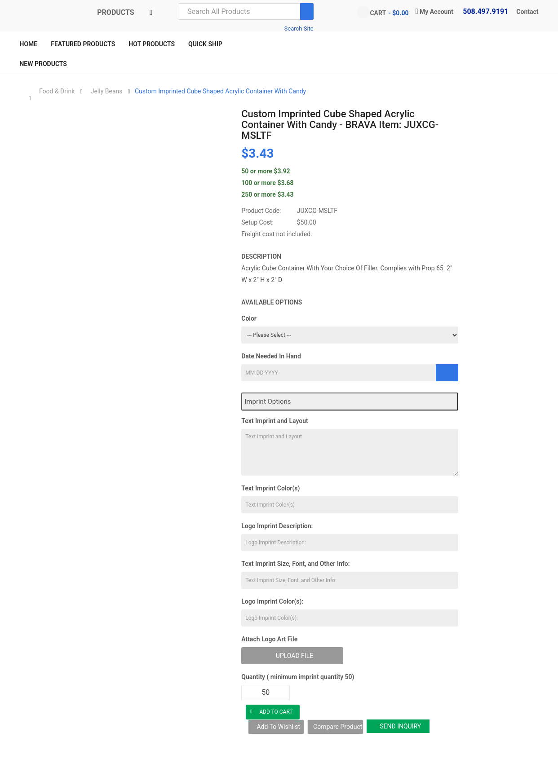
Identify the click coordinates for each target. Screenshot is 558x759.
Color (249, 318)
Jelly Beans (107, 91)
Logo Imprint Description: (277, 526)
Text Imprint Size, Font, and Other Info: (295, 563)
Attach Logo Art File (269, 639)
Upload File (294, 655)
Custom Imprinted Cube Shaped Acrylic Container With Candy (220, 91)
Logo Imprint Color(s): (272, 601)
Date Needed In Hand (271, 356)
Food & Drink (57, 91)
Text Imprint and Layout (274, 420)
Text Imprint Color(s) (270, 488)
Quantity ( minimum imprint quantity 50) (297, 676)
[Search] (307, 11)
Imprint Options (267, 401)
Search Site (299, 28)
